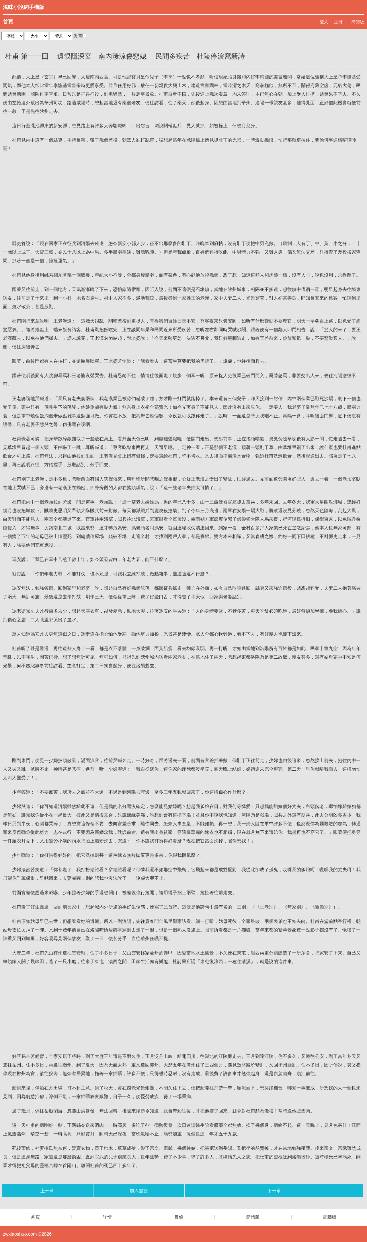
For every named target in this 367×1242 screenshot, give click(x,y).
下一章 (274, 1190)
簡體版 (357, 21)
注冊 (338, 21)
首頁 (8, 22)
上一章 (47, 1190)
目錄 (179, 1217)
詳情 (107, 1217)
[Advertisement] (183, 196)
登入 (324, 21)
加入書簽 (139, 1190)
